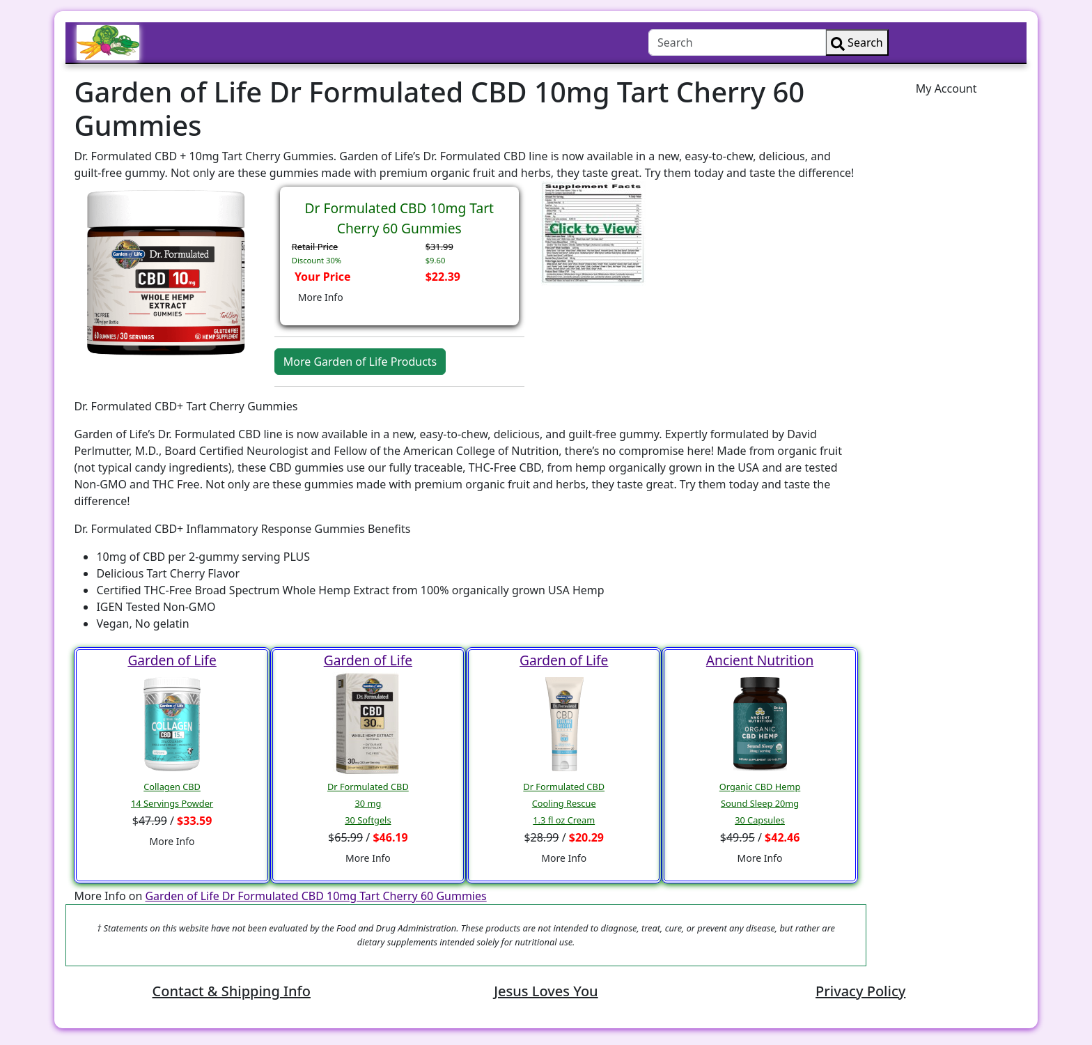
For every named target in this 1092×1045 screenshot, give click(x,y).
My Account (946, 88)
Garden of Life (171, 660)
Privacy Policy (860, 991)
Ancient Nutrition (759, 660)
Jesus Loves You (546, 991)
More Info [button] (320, 297)
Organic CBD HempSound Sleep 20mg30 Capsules (760, 803)
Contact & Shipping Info (232, 991)
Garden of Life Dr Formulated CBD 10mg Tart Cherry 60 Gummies (315, 896)
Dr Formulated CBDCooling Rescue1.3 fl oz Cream (563, 803)
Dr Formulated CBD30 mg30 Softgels (368, 803)
